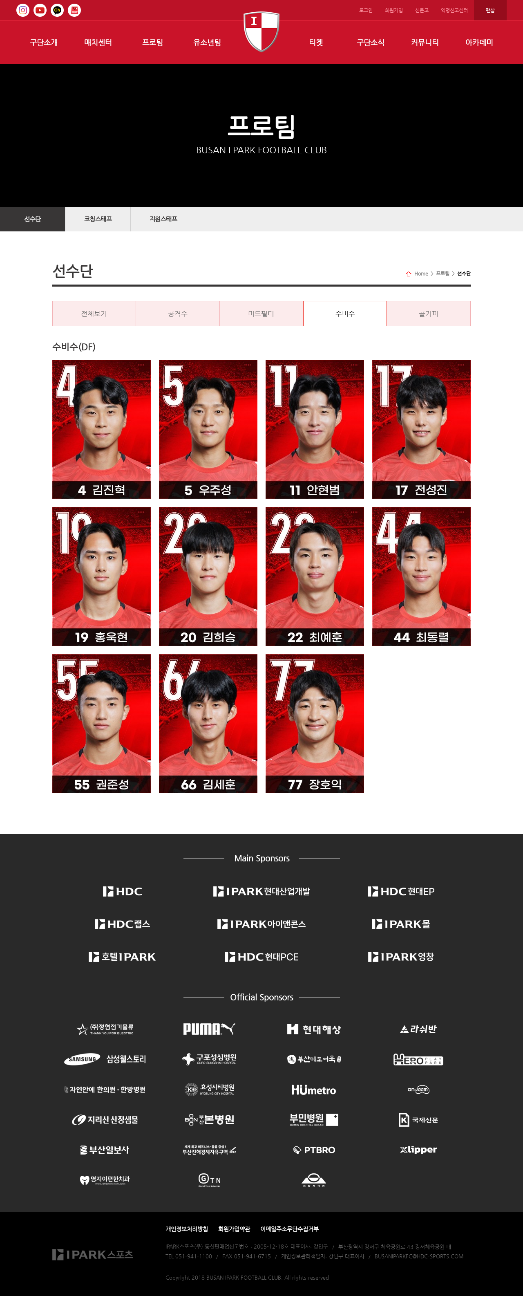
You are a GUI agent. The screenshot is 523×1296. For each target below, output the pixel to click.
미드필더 (261, 313)
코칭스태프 (98, 218)
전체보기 (94, 313)
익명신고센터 (454, 10)
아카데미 (479, 42)
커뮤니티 (425, 42)
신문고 (422, 10)
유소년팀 (207, 42)
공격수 (178, 313)
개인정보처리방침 (186, 1229)
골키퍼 (428, 313)
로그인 (366, 10)
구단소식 (370, 42)
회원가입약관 (234, 1229)
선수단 (32, 218)
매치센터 (98, 42)
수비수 (345, 313)
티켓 (316, 42)
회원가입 (394, 10)
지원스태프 (163, 218)
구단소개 (44, 42)
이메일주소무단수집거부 (289, 1229)
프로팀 (152, 42)
